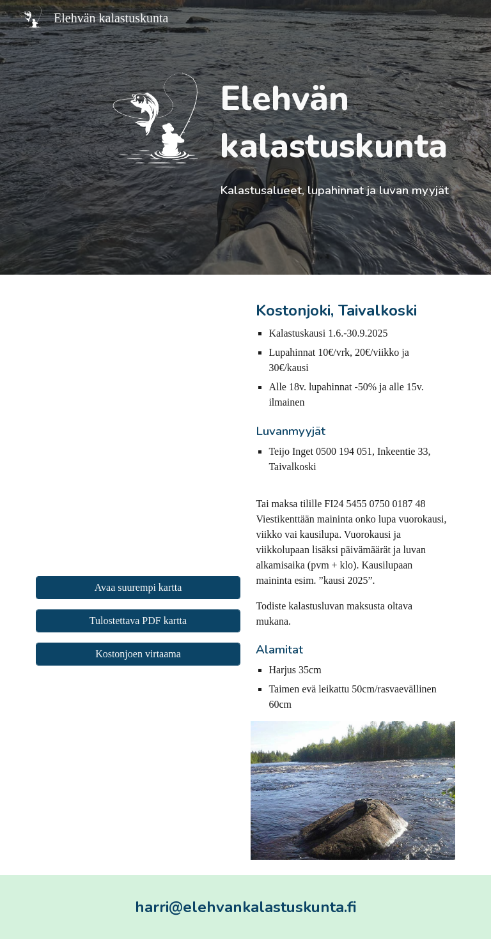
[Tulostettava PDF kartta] (137, 621)
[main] (335, 137)
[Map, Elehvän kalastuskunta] (138, 428)
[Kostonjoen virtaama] (137, 654)
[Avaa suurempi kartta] (137, 588)
